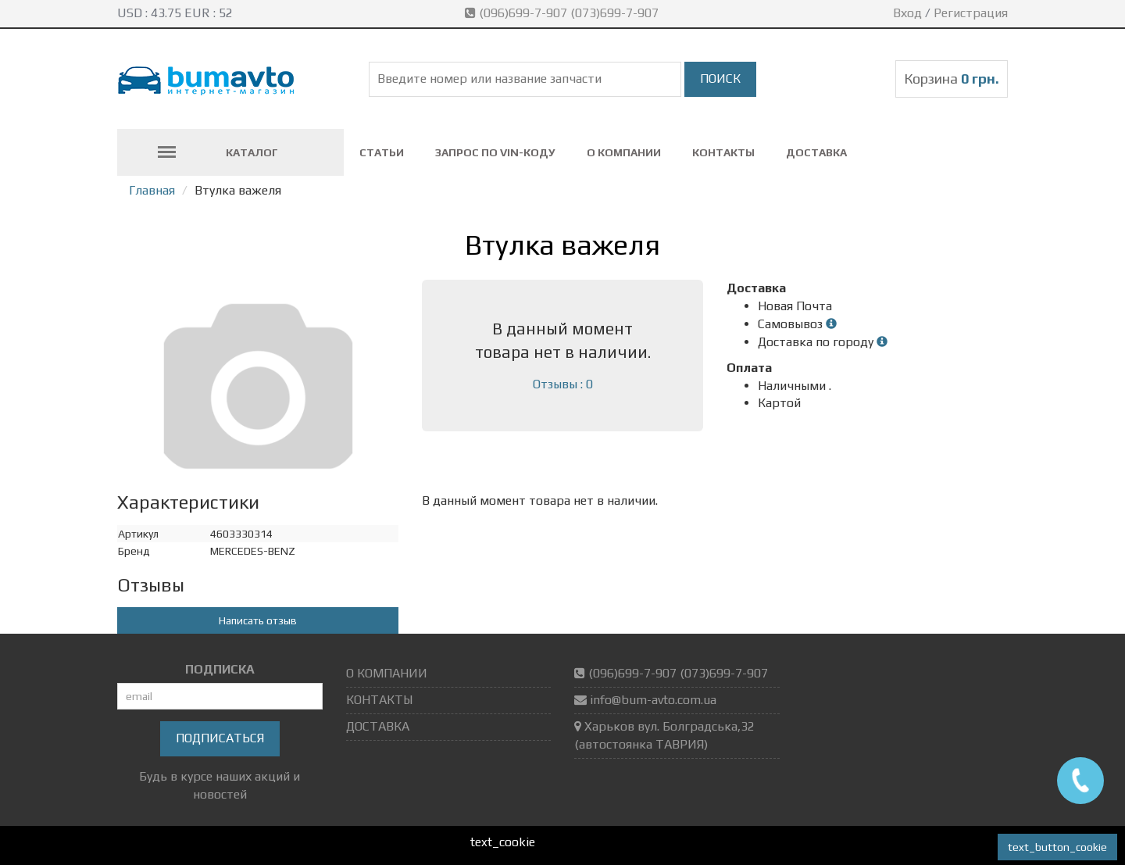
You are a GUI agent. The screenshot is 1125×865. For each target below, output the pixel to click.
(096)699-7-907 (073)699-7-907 (563, 12)
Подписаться (220, 738)
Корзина (951, 78)
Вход (907, 12)
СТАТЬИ (381, 152)
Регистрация (971, 12)
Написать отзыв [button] (258, 620)
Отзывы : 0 (563, 384)
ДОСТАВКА (816, 152)
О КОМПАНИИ (624, 152)
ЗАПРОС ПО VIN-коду (495, 152)
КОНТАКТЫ (723, 152)
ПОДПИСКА (220, 669)
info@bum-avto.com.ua (653, 699)
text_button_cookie (1057, 847)
